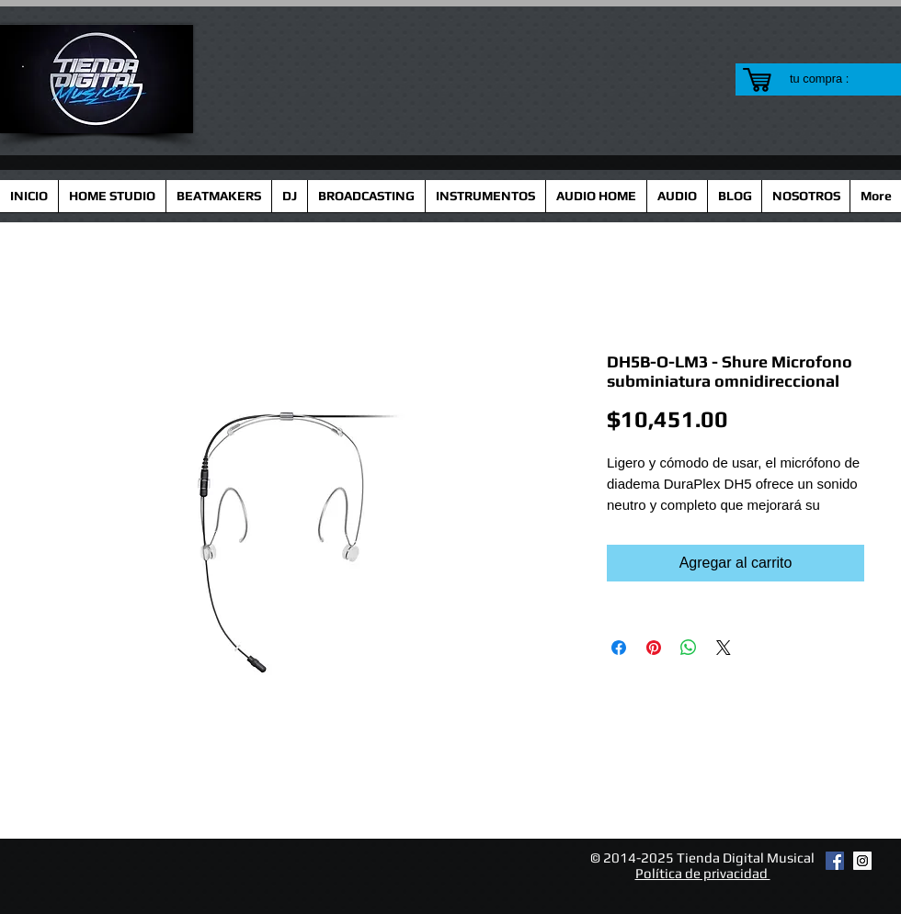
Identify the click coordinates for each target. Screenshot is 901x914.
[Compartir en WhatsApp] (689, 648)
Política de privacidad (702, 873)
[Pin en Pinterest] (654, 648)
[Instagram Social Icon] (862, 861)
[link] (831, 78)
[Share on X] (724, 648)
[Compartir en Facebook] (619, 648)
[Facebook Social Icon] (835, 861)
